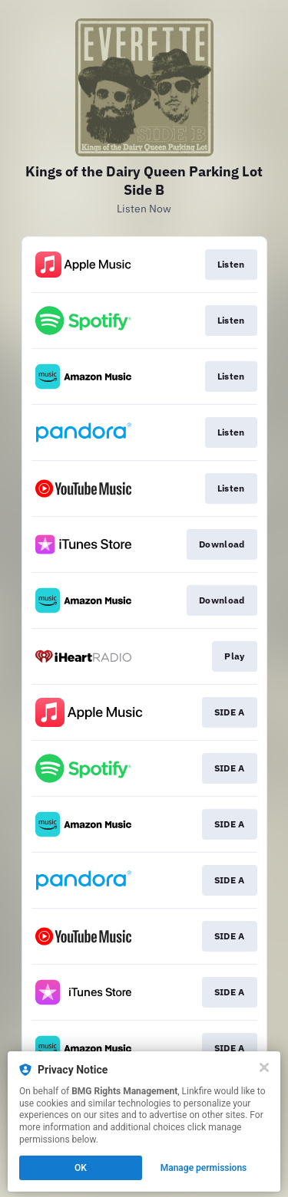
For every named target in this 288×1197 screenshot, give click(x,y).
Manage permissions (204, 1167)
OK (80, 1167)
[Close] (264, 1067)
